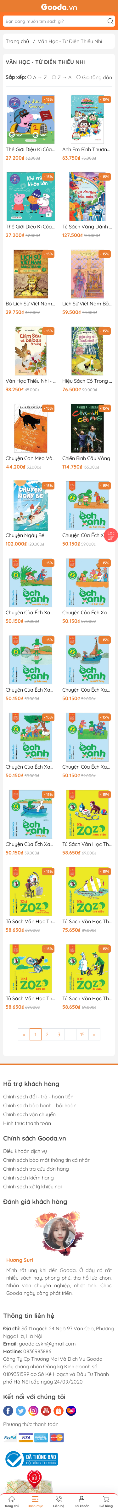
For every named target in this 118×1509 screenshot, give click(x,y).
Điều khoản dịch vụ (25, 1151)
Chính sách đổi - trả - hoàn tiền (38, 1096)
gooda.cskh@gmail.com (47, 1343)
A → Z (37, 77)
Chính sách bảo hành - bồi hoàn (39, 1105)
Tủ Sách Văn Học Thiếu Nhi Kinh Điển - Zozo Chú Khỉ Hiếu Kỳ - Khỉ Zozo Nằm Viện (87, 844)
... (70, 1034)
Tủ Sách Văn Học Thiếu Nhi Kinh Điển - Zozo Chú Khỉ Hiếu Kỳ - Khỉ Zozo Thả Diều (87, 921)
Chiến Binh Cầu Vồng (86, 458)
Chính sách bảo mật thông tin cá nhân (47, 1160)
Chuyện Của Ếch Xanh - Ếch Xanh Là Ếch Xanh (31, 690)
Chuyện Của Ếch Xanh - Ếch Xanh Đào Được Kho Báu (87, 535)
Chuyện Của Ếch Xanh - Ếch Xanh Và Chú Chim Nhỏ (31, 767)
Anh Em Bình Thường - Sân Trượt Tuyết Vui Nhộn (87, 149)
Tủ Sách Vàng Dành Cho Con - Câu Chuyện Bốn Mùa (87, 227)
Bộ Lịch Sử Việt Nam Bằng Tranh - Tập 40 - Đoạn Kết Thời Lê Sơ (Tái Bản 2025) (31, 304)
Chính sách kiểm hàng (28, 1177)
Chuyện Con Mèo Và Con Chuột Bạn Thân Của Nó (31, 458)
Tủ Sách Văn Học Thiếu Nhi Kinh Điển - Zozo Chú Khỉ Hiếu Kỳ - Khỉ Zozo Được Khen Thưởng (31, 921)
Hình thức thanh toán (27, 1123)
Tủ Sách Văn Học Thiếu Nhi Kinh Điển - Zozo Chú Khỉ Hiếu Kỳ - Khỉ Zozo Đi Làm (87, 998)
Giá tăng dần (94, 77)
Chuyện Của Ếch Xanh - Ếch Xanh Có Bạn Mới (87, 613)
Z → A (61, 77)
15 (82, 1034)
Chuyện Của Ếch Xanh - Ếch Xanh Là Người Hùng (87, 690)
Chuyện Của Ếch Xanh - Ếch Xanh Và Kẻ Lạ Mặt (87, 767)
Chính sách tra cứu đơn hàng (36, 1169)
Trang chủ (17, 41)
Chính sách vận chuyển (29, 1114)
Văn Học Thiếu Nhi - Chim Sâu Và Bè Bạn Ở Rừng (31, 381)
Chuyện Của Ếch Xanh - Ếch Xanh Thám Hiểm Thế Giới (31, 613)
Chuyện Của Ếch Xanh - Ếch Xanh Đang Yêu (31, 844)
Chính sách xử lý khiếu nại (32, 1186)
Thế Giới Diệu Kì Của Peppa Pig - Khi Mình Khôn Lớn (31, 227)
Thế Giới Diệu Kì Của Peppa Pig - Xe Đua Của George (31, 149)
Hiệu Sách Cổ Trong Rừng (87, 381)
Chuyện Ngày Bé (25, 535)
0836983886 (37, 1351)
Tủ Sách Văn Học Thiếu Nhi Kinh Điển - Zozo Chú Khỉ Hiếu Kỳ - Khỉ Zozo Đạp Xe (31, 998)
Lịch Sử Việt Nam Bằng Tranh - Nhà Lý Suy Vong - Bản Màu (87, 304)
